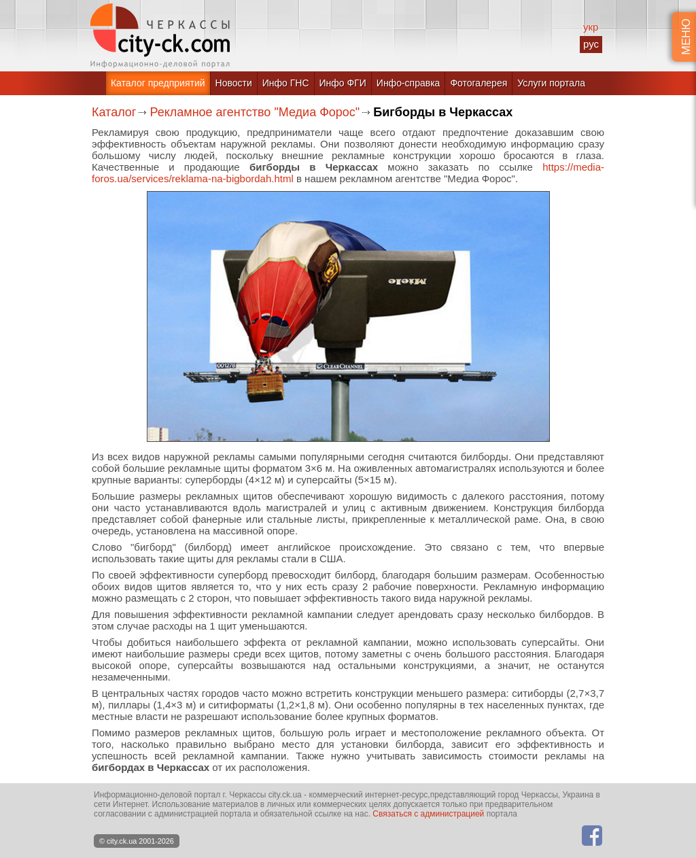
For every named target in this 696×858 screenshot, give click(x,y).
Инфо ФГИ (342, 83)
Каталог (114, 112)
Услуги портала (551, 83)
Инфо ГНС (285, 83)
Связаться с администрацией (428, 814)
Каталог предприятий (158, 83)
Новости (233, 83)
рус (591, 44)
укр (590, 27)
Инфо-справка (408, 83)
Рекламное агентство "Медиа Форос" (255, 112)
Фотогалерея (478, 83)
